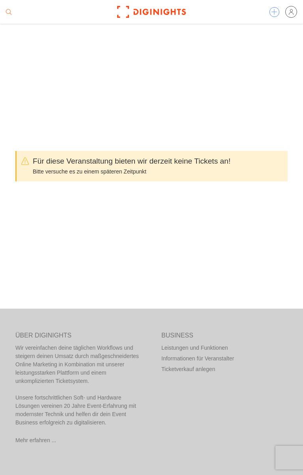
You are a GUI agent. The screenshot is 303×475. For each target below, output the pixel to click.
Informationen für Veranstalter (197, 358)
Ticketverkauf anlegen (188, 369)
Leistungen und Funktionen (194, 348)
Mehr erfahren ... (35, 440)
